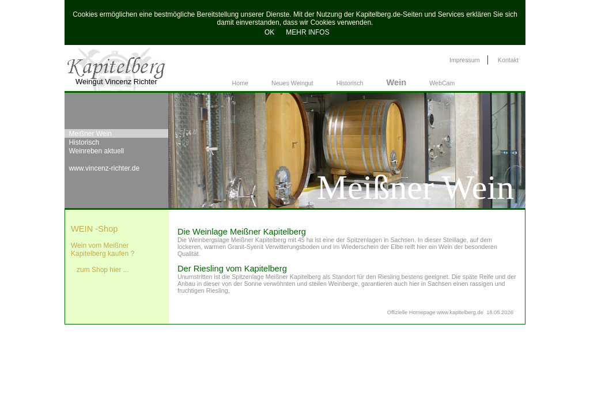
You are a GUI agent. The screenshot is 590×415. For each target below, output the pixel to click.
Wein (396, 82)
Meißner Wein (90, 134)
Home (240, 83)
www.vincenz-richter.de (104, 168)
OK (267, 32)
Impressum (464, 59)
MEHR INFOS (307, 32)
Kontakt (508, 59)
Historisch (350, 83)
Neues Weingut (292, 83)
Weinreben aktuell (96, 151)
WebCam (442, 83)
